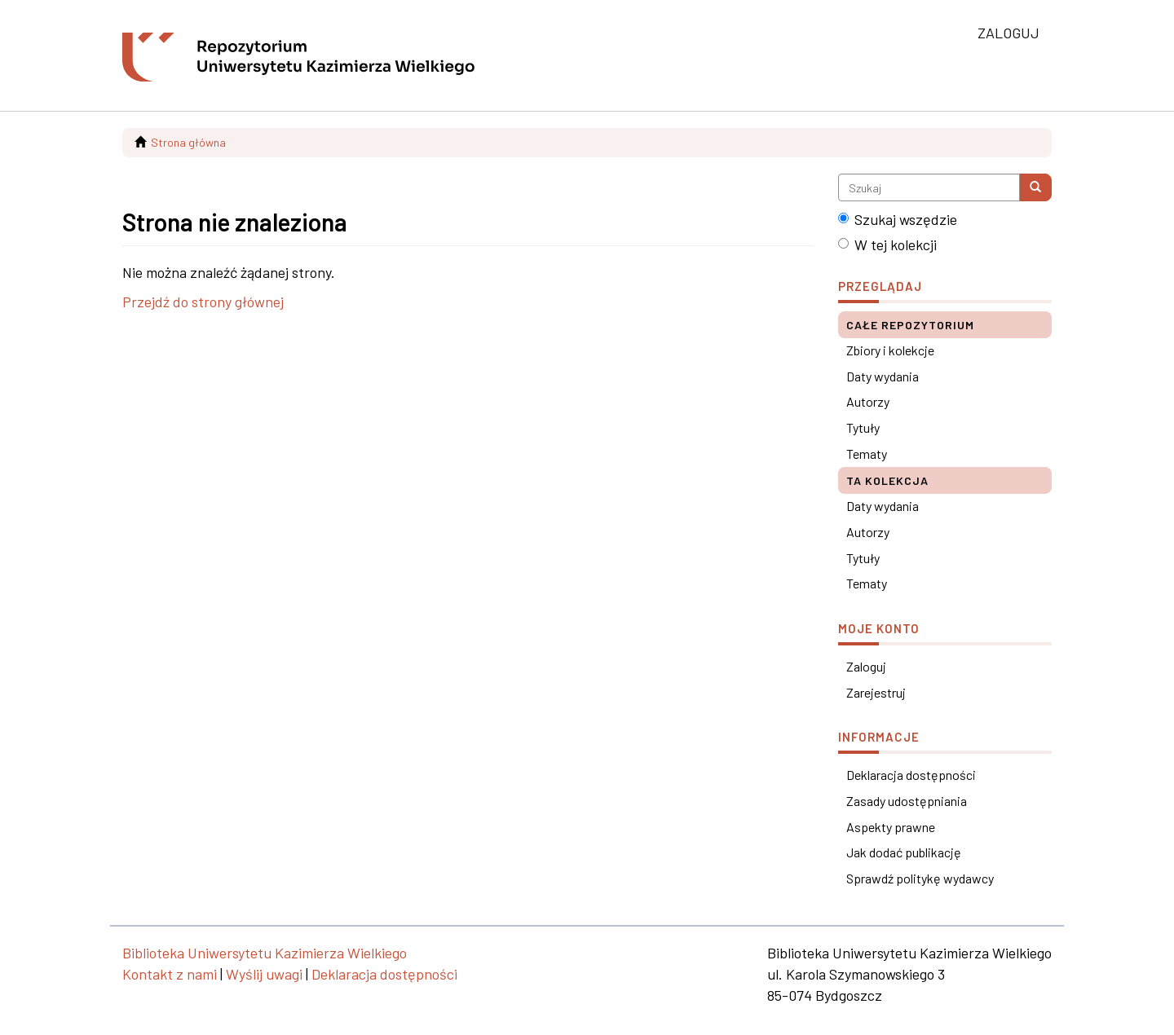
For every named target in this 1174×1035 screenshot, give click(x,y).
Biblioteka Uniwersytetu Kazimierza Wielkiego (264, 953)
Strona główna (188, 142)
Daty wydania (882, 376)
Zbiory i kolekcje (890, 350)
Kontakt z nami (169, 974)
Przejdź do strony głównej (203, 301)
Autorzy (867, 401)
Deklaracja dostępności (911, 774)
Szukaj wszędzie (897, 219)
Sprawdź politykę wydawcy (920, 878)
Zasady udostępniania (906, 800)
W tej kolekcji (887, 244)
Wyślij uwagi (264, 974)
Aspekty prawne (890, 827)
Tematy (866, 453)
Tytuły (863, 427)
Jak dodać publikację (903, 852)
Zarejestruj (876, 692)
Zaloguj (866, 666)
